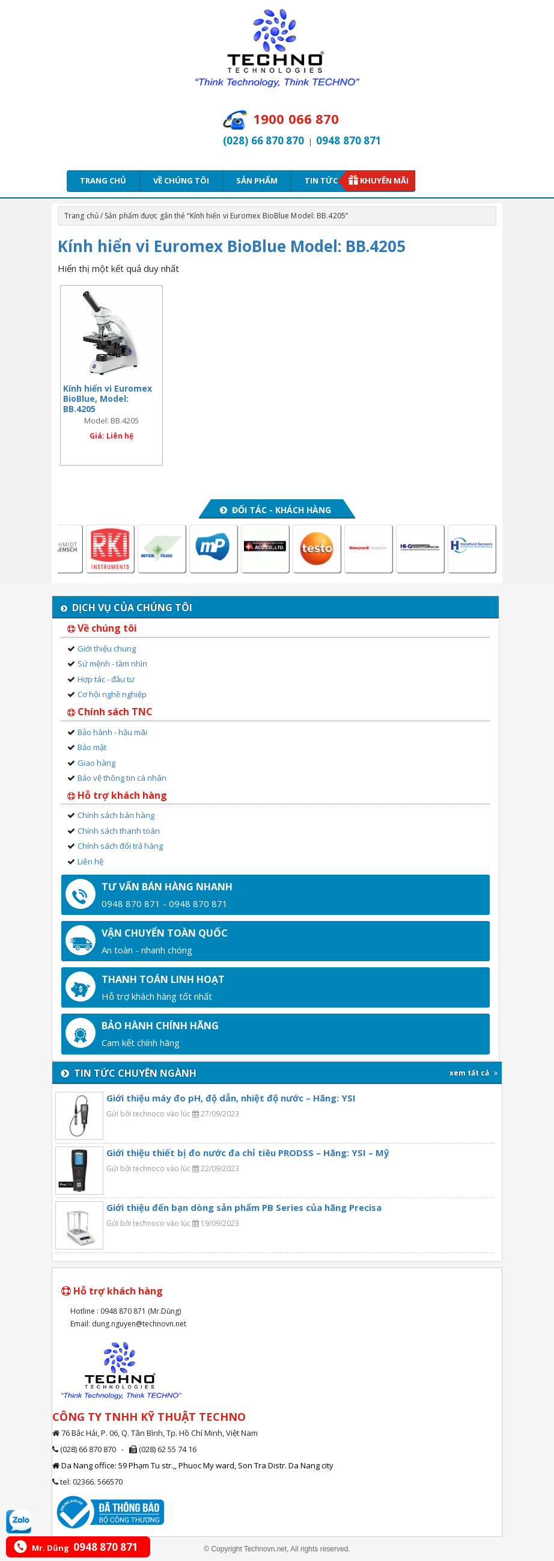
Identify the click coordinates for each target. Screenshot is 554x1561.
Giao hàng (96, 762)
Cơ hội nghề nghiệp (112, 694)
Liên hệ (90, 861)
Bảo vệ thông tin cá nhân (122, 777)
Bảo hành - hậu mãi (112, 732)
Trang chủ (103, 180)
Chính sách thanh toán (119, 830)
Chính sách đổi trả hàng (120, 845)
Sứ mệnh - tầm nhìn (112, 663)
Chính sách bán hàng (116, 815)
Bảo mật (92, 747)
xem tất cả (473, 1073)
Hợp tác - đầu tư (106, 679)
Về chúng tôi (181, 180)
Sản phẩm (257, 180)
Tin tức (325, 180)
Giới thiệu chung (107, 648)
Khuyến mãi (384, 180)
